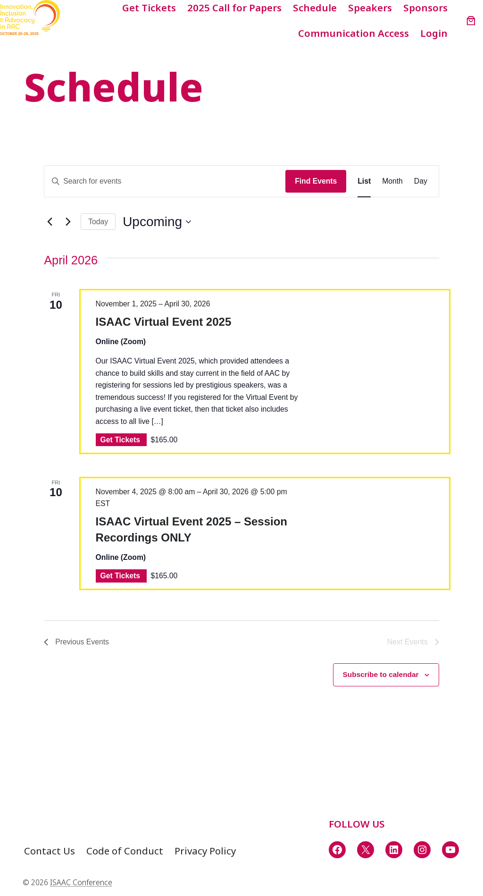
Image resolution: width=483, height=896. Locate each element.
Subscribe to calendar (379, 675)
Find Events (316, 181)
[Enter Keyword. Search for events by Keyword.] (164, 181)
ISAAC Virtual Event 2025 (164, 321)
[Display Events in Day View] (420, 181)
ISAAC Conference (81, 882)
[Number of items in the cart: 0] (471, 20)
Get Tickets (121, 440)
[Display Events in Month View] (392, 181)
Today (98, 222)
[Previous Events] (49, 222)
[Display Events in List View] (364, 181)
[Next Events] (68, 222)
